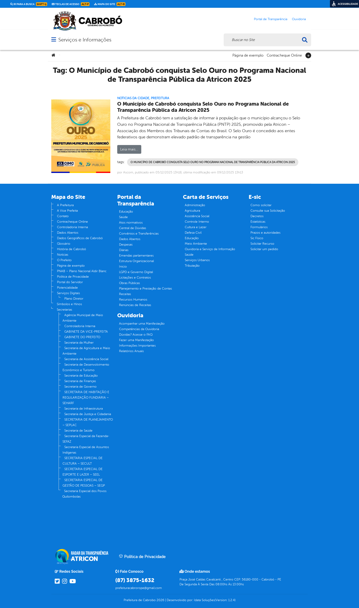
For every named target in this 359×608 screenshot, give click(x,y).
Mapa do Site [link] (109, 4)
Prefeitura (160, 98)
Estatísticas (257, 221)
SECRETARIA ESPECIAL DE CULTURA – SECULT (83, 460)
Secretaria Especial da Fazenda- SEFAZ (86, 438)
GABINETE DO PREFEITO (82, 337)
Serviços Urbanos (197, 260)
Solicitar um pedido (264, 249)
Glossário (63, 243)
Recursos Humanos (133, 299)
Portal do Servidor (70, 282)
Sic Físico (256, 238)
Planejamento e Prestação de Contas (145, 288)
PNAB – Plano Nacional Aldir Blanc (81, 271)
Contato (63, 216)
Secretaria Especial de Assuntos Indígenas (86, 449)
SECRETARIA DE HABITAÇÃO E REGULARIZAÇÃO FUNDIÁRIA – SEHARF (86, 397)
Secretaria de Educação (81, 375)
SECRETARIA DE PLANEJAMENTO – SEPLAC (88, 422)
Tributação (192, 265)
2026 (160, 600)
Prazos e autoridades (265, 232)
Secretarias (64, 309)
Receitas (125, 294)
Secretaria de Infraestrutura (83, 408)
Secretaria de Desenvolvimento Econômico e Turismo (86, 367)
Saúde (123, 217)
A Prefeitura (65, 205)
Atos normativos (131, 222)
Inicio (123, 266)
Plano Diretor (73, 298)
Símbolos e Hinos (69, 304)
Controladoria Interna (72, 227)
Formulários (259, 227)
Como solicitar (261, 205)
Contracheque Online (284, 55)
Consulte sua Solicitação (267, 210)
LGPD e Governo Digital (136, 272)
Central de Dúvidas (132, 228)
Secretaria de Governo (80, 386)
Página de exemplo (248, 55)
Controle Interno (197, 221)
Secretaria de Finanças (80, 381)
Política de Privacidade (73, 276)
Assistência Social (197, 216)
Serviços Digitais (68, 293)
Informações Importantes (137, 345)
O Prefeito (64, 260)
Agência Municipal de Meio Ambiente (83, 317)
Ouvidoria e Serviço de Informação (210, 249)
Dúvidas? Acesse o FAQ (135, 334)
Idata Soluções (204, 600)
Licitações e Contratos (135, 277)
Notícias (62, 254)
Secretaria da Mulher (79, 342)
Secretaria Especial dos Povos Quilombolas (84, 493)
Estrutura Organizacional (136, 261)
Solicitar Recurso (262, 243)
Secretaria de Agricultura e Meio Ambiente (86, 350)
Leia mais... (129, 149)
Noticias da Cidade (133, 98)
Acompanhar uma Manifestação (142, 323)
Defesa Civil (193, 232)
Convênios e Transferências (139, 233)
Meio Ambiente (196, 243)
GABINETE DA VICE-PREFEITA (86, 331)
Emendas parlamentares (136, 255)
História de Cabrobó (71, 249)
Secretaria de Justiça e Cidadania (87, 414)
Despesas (126, 244)
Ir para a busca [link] (28, 4)
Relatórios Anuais (131, 351)
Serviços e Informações (84, 40)
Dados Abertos (67, 232)
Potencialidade (67, 287)
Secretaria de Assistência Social (86, 359)
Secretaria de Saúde (78, 430)
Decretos (257, 216)
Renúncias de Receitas (135, 305)
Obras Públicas (129, 283)
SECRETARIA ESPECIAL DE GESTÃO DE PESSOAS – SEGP (84, 482)
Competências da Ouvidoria (139, 329)
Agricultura (192, 210)
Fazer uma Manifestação (136, 340)
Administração (195, 205)
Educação (126, 211)
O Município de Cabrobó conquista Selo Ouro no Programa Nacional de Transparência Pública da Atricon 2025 (203, 107)
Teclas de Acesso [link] (71, 4)
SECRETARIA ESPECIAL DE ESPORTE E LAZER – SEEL (83, 471)
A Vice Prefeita (67, 210)
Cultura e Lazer (196, 227)
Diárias (123, 250)
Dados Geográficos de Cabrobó (80, 238)
